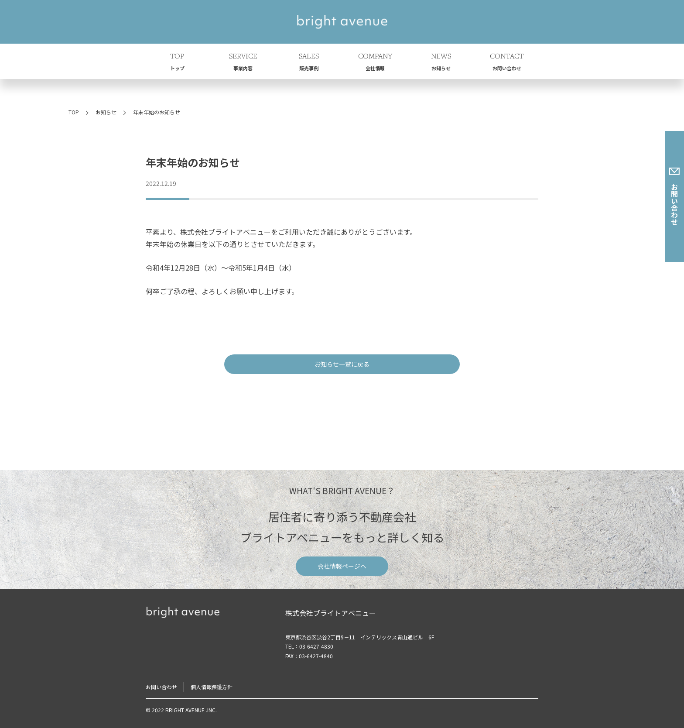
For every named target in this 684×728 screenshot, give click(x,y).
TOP (177, 62)
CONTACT (506, 62)
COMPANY (375, 62)
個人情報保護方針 (212, 686)
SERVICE (243, 62)
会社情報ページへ (342, 566)
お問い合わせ (674, 196)
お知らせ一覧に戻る (342, 364)
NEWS (441, 62)
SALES (308, 62)
